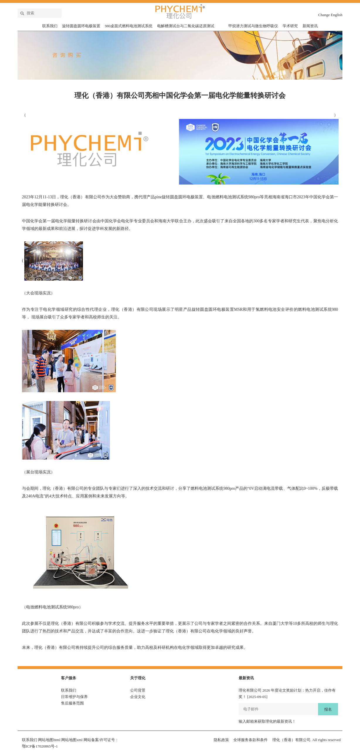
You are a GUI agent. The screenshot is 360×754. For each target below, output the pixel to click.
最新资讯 (246, 678)
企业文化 (137, 697)
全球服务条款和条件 (250, 740)
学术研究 (290, 26)
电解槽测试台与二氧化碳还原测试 (185, 26)
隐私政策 (221, 740)
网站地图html (49, 740)
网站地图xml (71, 740)
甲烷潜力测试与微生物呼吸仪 (253, 26)
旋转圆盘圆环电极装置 (81, 26)
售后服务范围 (72, 703)
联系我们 (49, 26)
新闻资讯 (310, 26)
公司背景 (137, 690)
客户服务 (68, 678)
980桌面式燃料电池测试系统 (129, 26)
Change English (330, 15)
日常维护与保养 (74, 697)
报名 (328, 709)
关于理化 (137, 678)
